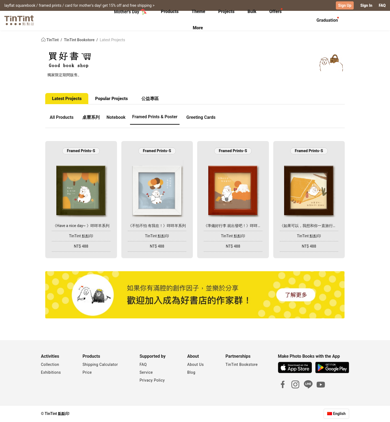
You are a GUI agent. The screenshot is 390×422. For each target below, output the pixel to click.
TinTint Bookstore (80, 39)
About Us (195, 364)
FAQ (382, 5)
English (339, 413)
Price (87, 372)
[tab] (170, 12)
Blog (191, 372)
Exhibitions (51, 372)
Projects (226, 11)
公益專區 (150, 98)
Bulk (252, 11)
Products (169, 11)
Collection (50, 364)
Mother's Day (130, 12)
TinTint (50, 39)
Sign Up (345, 5)
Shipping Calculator (100, 364)
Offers (275, 11)
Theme (198, 11)
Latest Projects (112, 39)
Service (146, 372)
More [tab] (198, 27)
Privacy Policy (152, 380)
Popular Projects (111, 98)
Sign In (366, 5)
